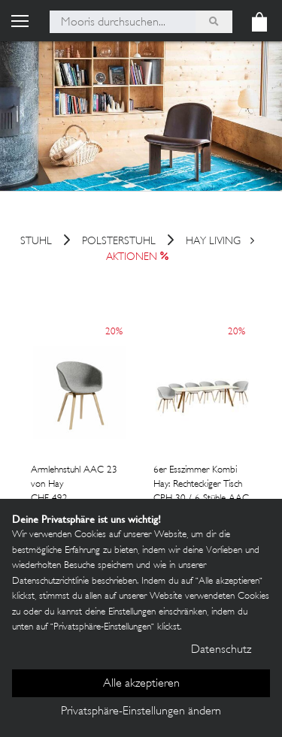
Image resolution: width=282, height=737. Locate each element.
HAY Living (213, 242)
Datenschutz (221, 650)
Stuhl (36, 242)
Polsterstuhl (119, 242)
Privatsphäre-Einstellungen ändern (141, 711)
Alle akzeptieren (141, 684)
